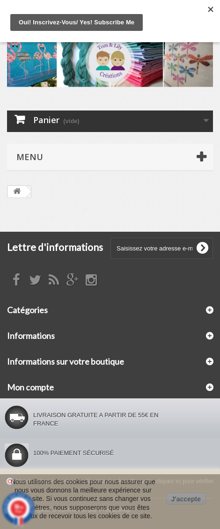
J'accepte (186, 499)
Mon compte (30, 387)
